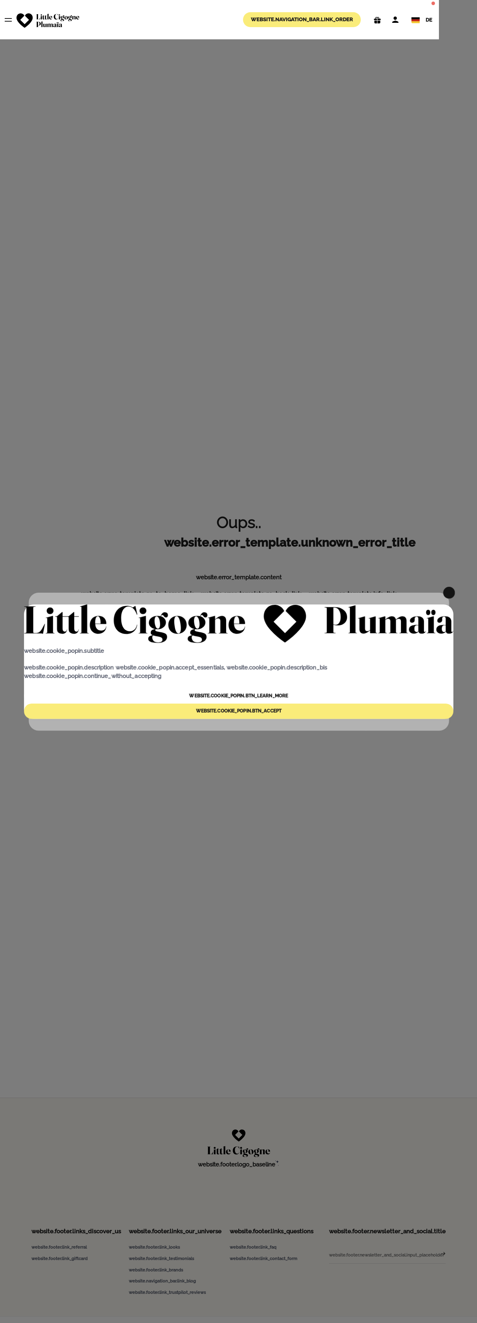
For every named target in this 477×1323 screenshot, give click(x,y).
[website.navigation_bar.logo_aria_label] (47, 20)
